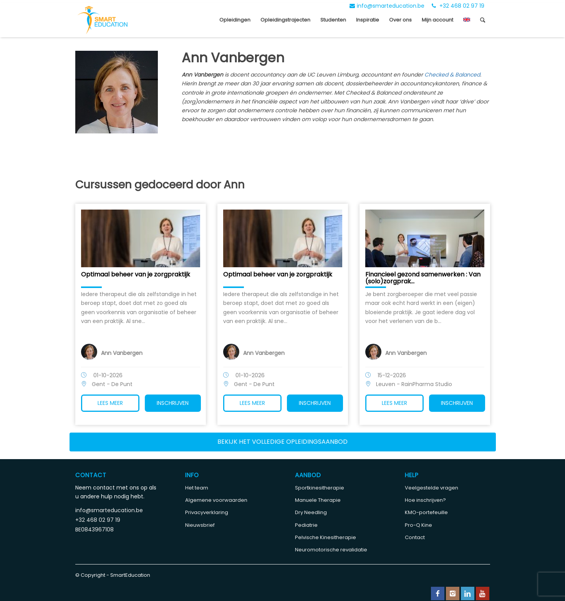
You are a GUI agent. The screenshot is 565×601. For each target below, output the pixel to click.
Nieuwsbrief (200, 525)
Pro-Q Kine (418, 525)
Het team (196, 487)
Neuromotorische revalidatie (331, 549)
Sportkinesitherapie (319, 487)
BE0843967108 (94, 529)
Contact (415, 537)
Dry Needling (311, 512)
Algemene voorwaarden (216, 500)
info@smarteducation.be (387, 6)
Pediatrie (306, 525)
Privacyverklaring (206, 512)
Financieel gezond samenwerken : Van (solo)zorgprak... (422, 278)
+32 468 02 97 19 (458, 6)
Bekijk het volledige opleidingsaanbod (282, 441)
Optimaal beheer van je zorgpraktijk (135, 274)
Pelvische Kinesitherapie (325, 537)
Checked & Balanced (452, 74)
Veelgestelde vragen (431, 487)
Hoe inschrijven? (425, 500)
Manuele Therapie (318, 500)
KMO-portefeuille (426, 512)
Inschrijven (173, 403)
